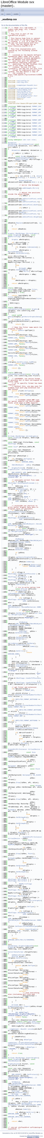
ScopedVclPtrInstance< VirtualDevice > (25, 749)
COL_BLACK (37, 775)
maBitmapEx (27, 188)
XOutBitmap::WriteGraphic (26, 436)
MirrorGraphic (35, 900)
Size (23, 156)
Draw (18, 783)
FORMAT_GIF (36, 123)
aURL (28, 465)
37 (4, 112)
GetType (28, 391)
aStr (25, 486)
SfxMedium (19, 539)
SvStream (19, 548)
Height (22, 212)
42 (4, 126)
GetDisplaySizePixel (25, 158)
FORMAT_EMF (36, 112)
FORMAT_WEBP (37, 135)
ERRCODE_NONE (27, 462)
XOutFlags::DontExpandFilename (21, 483)
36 (4, 109)
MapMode (11, 757)
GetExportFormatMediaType (26, 926)
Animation (12, 143)
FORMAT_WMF (36, 109)
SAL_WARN (19, 1012)
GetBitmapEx (21, 270)
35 (4, 106)
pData (10, 317)
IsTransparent (22, 665)
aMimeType (28, 1040)
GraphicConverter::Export (19, 1006)
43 (4, 129)
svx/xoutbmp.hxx (24, 94)
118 (4, 308)
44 (4, 132)
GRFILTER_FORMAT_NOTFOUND (26, 699)
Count (20, 177)
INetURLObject (18, 465)
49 (4, 143)
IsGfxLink (20, 584)
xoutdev (15, 14)
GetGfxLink (21, 362)
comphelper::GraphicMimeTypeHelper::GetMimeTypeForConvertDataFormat (25, 1043)
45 (4, 135)
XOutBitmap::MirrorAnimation (20, 144)
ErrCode (11, 436)
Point (38, 769)
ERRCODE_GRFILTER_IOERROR (19, 1096)
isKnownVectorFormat (16, 309)
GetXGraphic (21, 530)
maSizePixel (28, 205)
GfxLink (35, 374)
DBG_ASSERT (16, 472)
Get (33, 182)
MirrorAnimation (15, 252)
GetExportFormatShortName (26, 728)
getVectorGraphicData (31, 317)
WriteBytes (13, 643)
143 (4, 373)
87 (4, 233)
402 (4, 1058)
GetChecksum (21, 489)
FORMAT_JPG (36, 126)
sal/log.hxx (22, 82)
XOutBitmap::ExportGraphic (26, 1058)
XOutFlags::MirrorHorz (17, 577)
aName (26, 497)
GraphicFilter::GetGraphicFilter (22, 469)
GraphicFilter (18, 468)
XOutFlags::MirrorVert (17, 580)
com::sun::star (29, 140)
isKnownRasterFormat (16, 374)
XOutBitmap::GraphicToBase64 (20, 946)
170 (4, 436)
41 (4, 123)
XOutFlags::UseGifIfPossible (28, 678)
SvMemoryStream (18, 955)
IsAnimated (31, 247)
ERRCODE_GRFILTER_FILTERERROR (21, 940)
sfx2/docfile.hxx (24, 93)
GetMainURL (17, 1084)
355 (4, 944)
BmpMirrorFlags (21, 159)
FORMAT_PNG (36, 129)
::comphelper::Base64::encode (21, 1029)
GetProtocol (32, 1074)
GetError (34, 565)
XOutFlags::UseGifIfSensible (28, 683)
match (10, 289)
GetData (19, 639)
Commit (29, 562)
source (8, 14)
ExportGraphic (31, 929)
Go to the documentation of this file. (14, 25)
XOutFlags (12, 444)
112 (4, 288)
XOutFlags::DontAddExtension (20, 518)
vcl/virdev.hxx (23, 91)
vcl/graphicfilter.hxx (26, 96)
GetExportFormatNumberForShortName (25, 695)
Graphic (11, 233)
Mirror (35, 188)
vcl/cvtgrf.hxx (23, 97)
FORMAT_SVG (36, 106)
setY (39, 211)
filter (34, 289)
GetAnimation (21, 253)
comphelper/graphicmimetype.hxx (22, 88)
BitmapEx (22, 268)
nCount (39, 176)
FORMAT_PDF (36, 115)
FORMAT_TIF (36, 132)
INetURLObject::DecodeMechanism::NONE (25, 524)
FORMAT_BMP (36, 120)
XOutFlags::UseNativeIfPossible (21, 574)
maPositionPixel (29, 199)
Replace (19, 223)
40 (4, 120)
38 (4, 115)
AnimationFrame (25, 181)
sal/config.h (22, 81)
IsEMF (31, 362)
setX (39, 199)
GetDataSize (21, 637)
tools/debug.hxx (24, 90)
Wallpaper (12, 766)
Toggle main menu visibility (3, 9)
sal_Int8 (31, 1021)
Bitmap (38, 786)
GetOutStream (20, 550)
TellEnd (35, 1023)
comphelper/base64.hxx (26, 85)
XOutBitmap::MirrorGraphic (26, 233)
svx (2, 14)
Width (21, 200)
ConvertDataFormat (16, 952)
